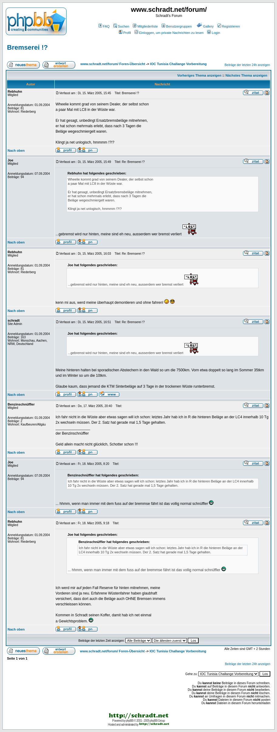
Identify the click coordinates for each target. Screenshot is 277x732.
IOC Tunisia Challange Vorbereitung (178, 64)
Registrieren (228, 26)
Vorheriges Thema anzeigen (199, 75)
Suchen (121, 26)
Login (213, 33)
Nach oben (16, 150)
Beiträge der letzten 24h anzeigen (247, 65)
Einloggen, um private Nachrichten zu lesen (169, 33)
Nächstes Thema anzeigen (246, 75)
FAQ (104, 26)
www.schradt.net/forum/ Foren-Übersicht (112, 64)
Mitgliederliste (145, 26)
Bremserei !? (27, 47)
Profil (125, 33)
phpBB (129, 720)
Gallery (205, 26)
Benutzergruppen (177, 26)
